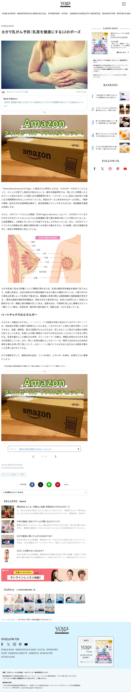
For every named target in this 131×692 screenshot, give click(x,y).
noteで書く (66, 482)
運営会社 (90, 685)
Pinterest (57, 482)
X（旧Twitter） (40, 633)
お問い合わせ (19, 685)
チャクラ (44, 340)
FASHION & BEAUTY (79, 13)
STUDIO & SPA (123, 13)
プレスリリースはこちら (34, 685)
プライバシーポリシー (61, 685)
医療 (22, 473)
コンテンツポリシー (78, 685)
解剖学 (14, 473)
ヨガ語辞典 (111, 685)
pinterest (118, 168)
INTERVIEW (54, 13)
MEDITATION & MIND (27, 13)
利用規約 (49, 685)
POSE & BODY (9, 13)
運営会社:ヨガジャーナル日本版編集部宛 (110, 75)
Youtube (125, 168)
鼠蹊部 (64, 303)
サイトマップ (100, 685)
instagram (110, 168)
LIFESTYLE (95, 13)
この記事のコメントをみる (13, 490)
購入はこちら (121, 52)
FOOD (65, 13)
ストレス (5, 473)
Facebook (32, 482)
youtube (58, 633)
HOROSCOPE (108, 13)
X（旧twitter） (40, 482)
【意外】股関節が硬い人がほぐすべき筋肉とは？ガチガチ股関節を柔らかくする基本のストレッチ (42, 102)
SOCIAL (42, 13)
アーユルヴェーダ (38, 318)
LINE (49, 482)
